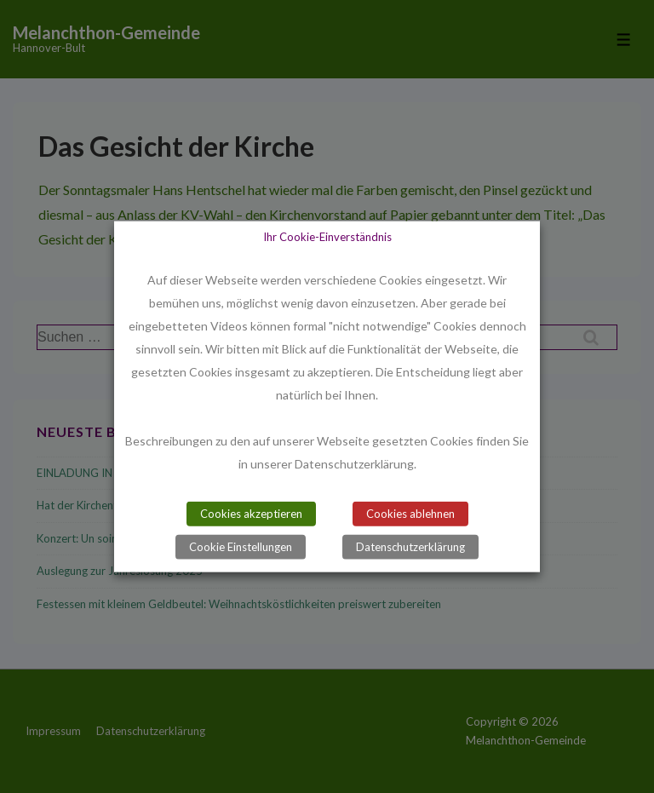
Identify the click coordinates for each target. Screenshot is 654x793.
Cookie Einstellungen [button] (240, 547)
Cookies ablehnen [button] (410, 513)
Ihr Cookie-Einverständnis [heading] (327, 236)
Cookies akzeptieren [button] (251, 513)
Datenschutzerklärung (410, 547)
